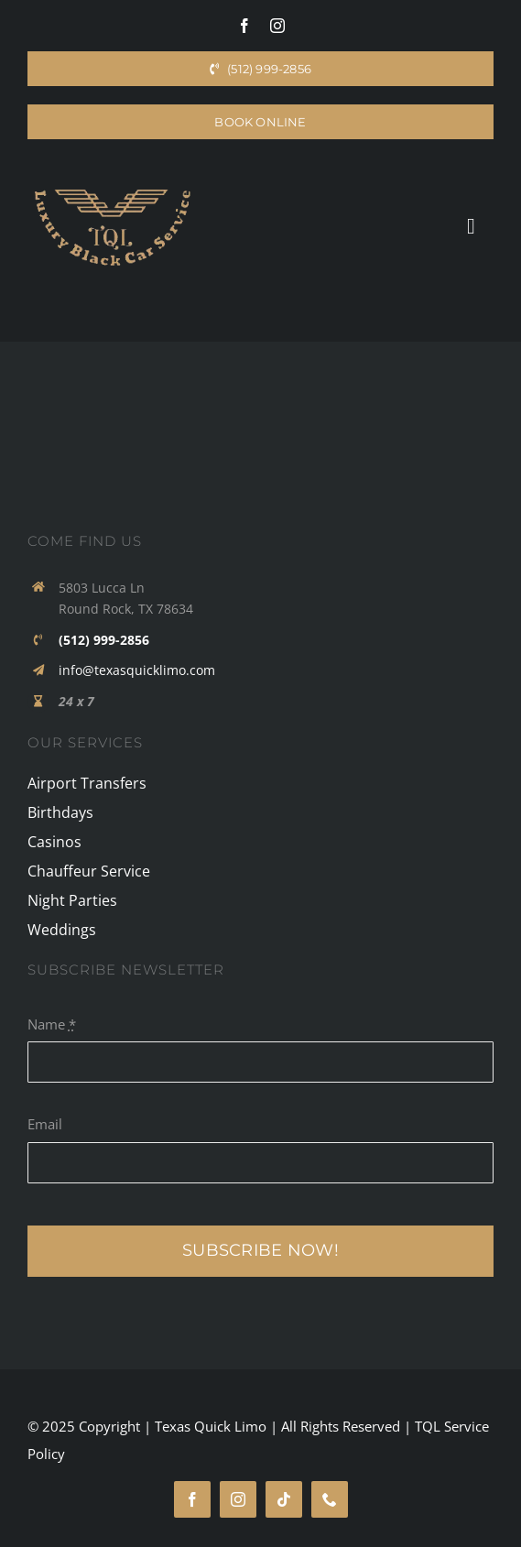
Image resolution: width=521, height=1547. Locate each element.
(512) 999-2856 (104, 639)
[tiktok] (284, 1499)
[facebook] (244, 25)
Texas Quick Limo (210, 1426)
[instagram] (277, 25)
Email (44, 1124)
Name (51, 1024)
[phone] (329, 1499)
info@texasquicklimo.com (137, 670)
